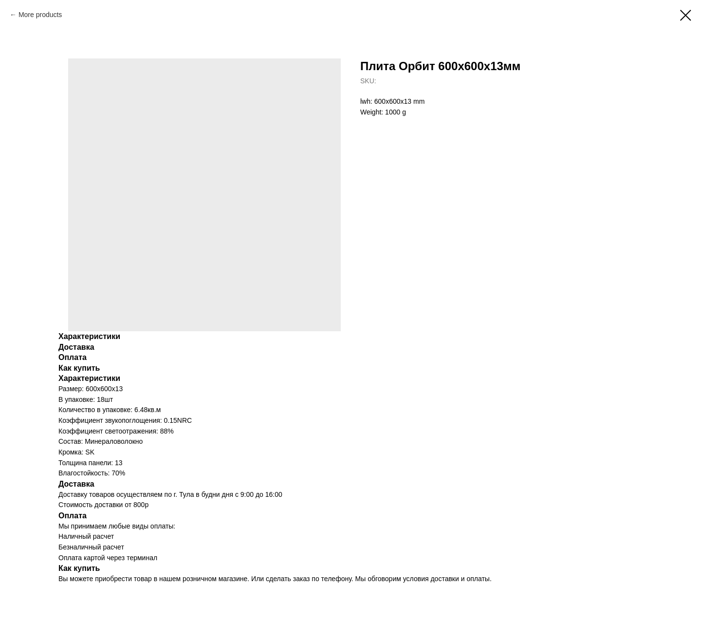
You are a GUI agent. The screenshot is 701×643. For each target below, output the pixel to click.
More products (40, 15)
